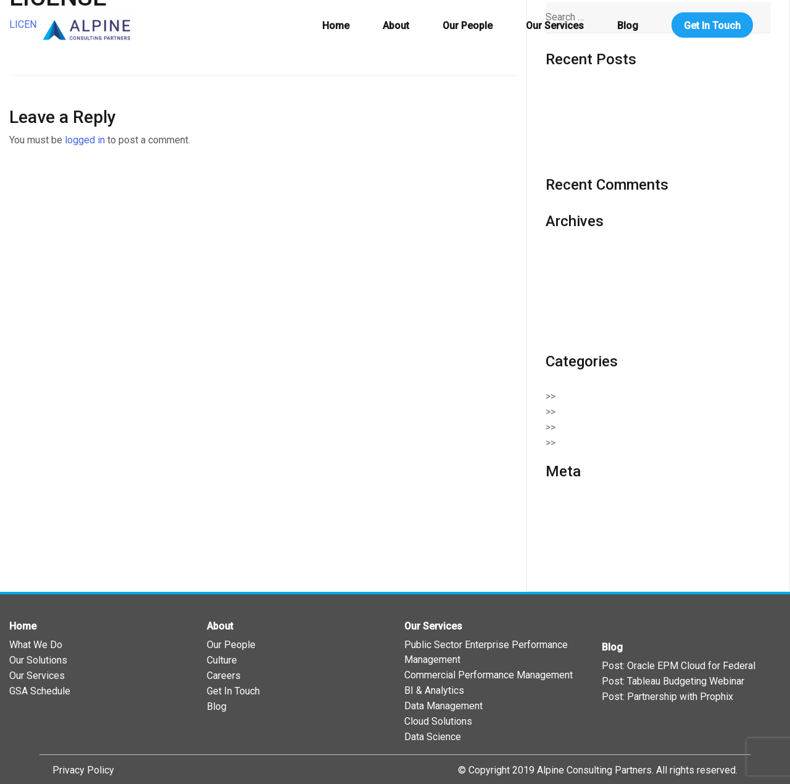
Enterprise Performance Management (645, 427)
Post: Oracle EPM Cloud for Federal (678, 666)
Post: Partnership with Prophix (667, 696)
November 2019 (580, 302)
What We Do (35, 645)
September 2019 (582, 333)
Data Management (443, 706)
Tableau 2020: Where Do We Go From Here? (640, 140)
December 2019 (580, 286)
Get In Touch (712, 26)
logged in (85, 140)
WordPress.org (578, 552)
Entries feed (572, 522)
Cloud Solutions (599, 412)
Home (335, 26)
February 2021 (577, 255)
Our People (468, 26)
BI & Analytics (434, 690)
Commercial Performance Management (488, 675)
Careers (224, 675)
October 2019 (575, 317)
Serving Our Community (615, 443)
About (396, 26)
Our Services (555, 26)
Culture (222, 660)
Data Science (432, 737)
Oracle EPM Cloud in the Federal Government (642, 156)
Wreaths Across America (599, 110)
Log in (559, 506)
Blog (627, 26)
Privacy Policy (83, 770)
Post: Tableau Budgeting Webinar (673, 681)
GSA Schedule (39, 691)
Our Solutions (38, 660)
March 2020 (571, 271)
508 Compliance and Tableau (607, 125)
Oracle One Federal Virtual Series (617, 94)
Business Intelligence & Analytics (637, 396)
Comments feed (580, 537)
